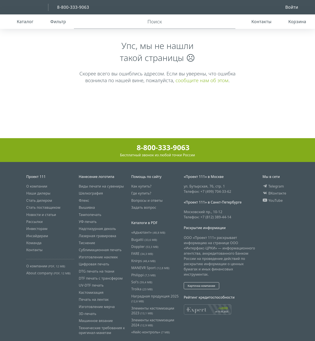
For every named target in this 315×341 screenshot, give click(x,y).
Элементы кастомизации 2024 (152, 322)
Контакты (34, 249)
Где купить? (141, 193)
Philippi (143, 275)
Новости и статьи (41, 214)
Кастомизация (91, 292)
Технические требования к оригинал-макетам (102, 330)
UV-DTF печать (91, 285)
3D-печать (87, 313)
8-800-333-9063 (158, 147)
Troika (142, 289)
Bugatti (144, 239)
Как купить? (141, 186)
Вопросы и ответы (147, 200)
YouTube (272, 200)
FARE (142, 253)
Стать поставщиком (43, 207)
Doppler (144, 246)
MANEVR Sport (150, 267)
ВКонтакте (274, 193)
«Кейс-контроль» (150, 332)
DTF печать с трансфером (101, 278)
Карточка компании (201, 286)
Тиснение (87, 242)
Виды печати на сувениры (101, 186)
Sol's (141, 282)
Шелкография (91, 193)
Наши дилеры (38, 193)
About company (48, 273)
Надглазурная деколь (97, 228)
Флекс (84, 200)
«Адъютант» (148, 232)
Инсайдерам (37, 235)
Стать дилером (39, 200)
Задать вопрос (143, 207)
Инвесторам (36, 228)
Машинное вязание (96, 320)
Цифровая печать (94, 264)
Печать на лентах (94, 299)
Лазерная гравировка (97, 235)
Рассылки (34, 221)
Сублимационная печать (100, 249)
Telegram (273, 186)
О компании (36, 186)
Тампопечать (90, 214)
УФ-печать (88, 221)
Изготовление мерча (97, 306)
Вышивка (87, 207)
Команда (34, 242)
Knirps (143, 260)
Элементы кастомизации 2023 (152, 310)
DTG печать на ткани (96, 271)
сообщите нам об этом (201, 80)
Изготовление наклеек (98, 257)
